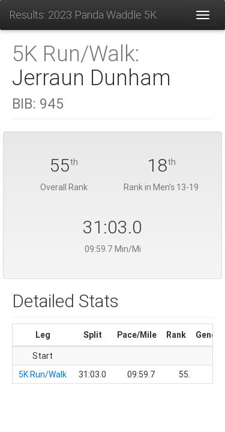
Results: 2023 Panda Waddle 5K (83, 15)
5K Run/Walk (43, 374)
